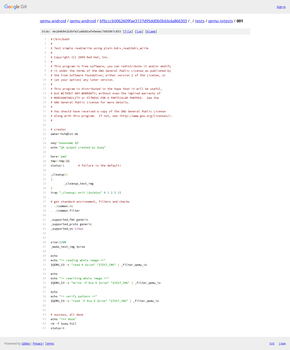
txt (272, 343)
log (139, 31)
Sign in (281, 7)
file (128, 31)
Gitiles (26, 343)
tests (200, 20)
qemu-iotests (220, 20)
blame (151, 31)
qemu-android (53, 20)
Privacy (38, 343)
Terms (49, 343)
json (282, 343)
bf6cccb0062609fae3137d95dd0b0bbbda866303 (143, 20)
